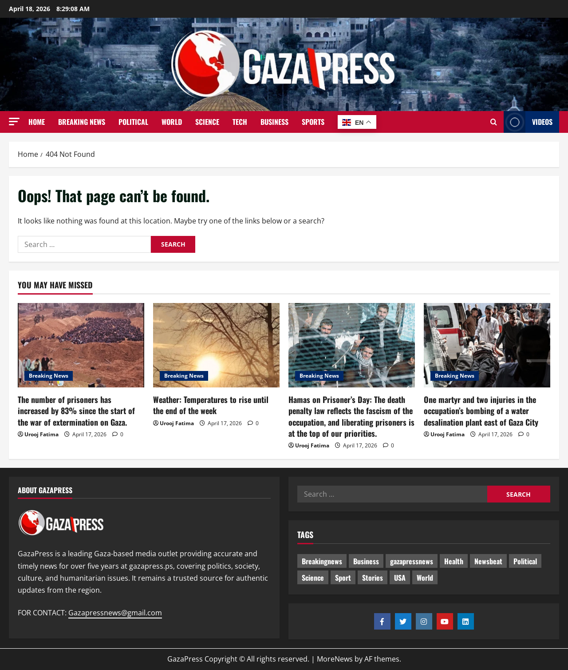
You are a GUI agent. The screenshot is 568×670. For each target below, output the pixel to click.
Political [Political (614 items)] (525, 561)
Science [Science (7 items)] (313, 577)
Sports (313, 121)
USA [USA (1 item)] (400, 577)
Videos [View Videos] (528, 122)
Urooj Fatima (41, 434)
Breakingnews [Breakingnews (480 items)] (322, 561)
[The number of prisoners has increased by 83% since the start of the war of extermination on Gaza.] (81, 345)
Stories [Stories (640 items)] (372, 577)
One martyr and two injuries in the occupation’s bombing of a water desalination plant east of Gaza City (481, 410)
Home (36, 121)
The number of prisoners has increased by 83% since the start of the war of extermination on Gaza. (76, 410)
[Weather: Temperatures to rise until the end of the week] (216, 345)
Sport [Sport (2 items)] (343, 577)
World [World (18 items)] (425, 577)
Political (133, 121)
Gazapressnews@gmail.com (115, 613)
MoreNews (335, 659)
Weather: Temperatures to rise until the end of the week (210, 405)
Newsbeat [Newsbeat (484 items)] (488, 561)
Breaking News (81, 121)
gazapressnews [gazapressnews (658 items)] (411, 561)
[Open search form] (493, 122)
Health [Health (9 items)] (453, 561)
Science (207, 121)
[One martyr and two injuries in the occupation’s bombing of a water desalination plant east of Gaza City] (487, 345)
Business (274, 121)
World (172, 121)
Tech (240, 121)
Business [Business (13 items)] (366, 561)
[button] (14, 121)
